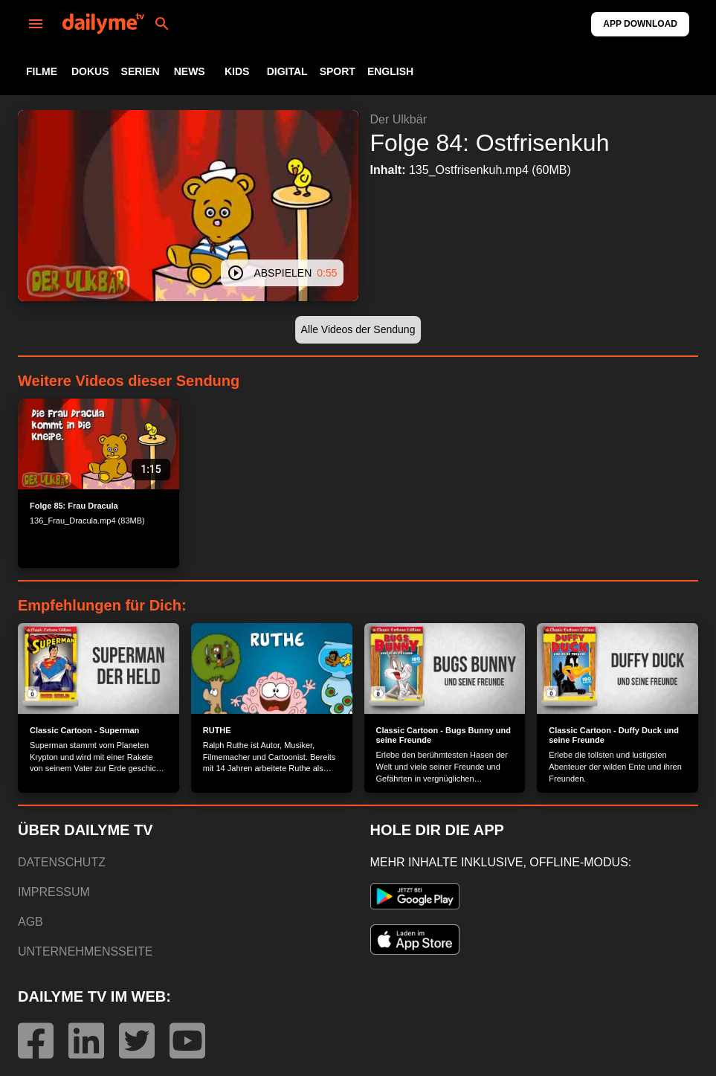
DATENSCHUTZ (62, 862)
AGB (30, 921)
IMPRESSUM (54, 892)
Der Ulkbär (398, 119)
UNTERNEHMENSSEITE (85, 951)
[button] (358, 330)
